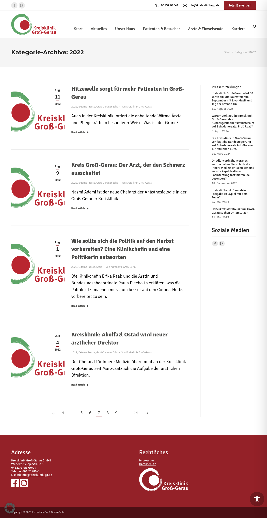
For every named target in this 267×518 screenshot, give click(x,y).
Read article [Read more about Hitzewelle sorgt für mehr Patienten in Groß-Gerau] (80, 132)
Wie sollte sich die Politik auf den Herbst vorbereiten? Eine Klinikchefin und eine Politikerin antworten (122, 249)
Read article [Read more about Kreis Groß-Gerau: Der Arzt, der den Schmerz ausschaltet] (80, 208)
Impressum (146, 460)
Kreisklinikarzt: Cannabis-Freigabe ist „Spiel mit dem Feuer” (230, 194)
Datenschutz (147, 464)
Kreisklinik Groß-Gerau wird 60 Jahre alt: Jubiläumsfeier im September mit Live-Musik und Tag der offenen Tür (232, 99)
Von (136, 106)
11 (136, 413)
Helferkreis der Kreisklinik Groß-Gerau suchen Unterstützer (233, 211)
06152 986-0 (166, 5)
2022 (74, 106)
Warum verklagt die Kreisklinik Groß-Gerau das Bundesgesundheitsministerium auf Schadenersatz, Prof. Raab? (233, 121)
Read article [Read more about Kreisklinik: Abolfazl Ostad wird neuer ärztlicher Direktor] (80, 384)
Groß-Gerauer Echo (107, 106)
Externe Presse (86, 106)
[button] (10, 508)
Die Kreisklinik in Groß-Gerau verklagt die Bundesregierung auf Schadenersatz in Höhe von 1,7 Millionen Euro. (232, 143)
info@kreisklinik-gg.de (201, 5)
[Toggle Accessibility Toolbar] (257, 499)
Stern (99, 267)
